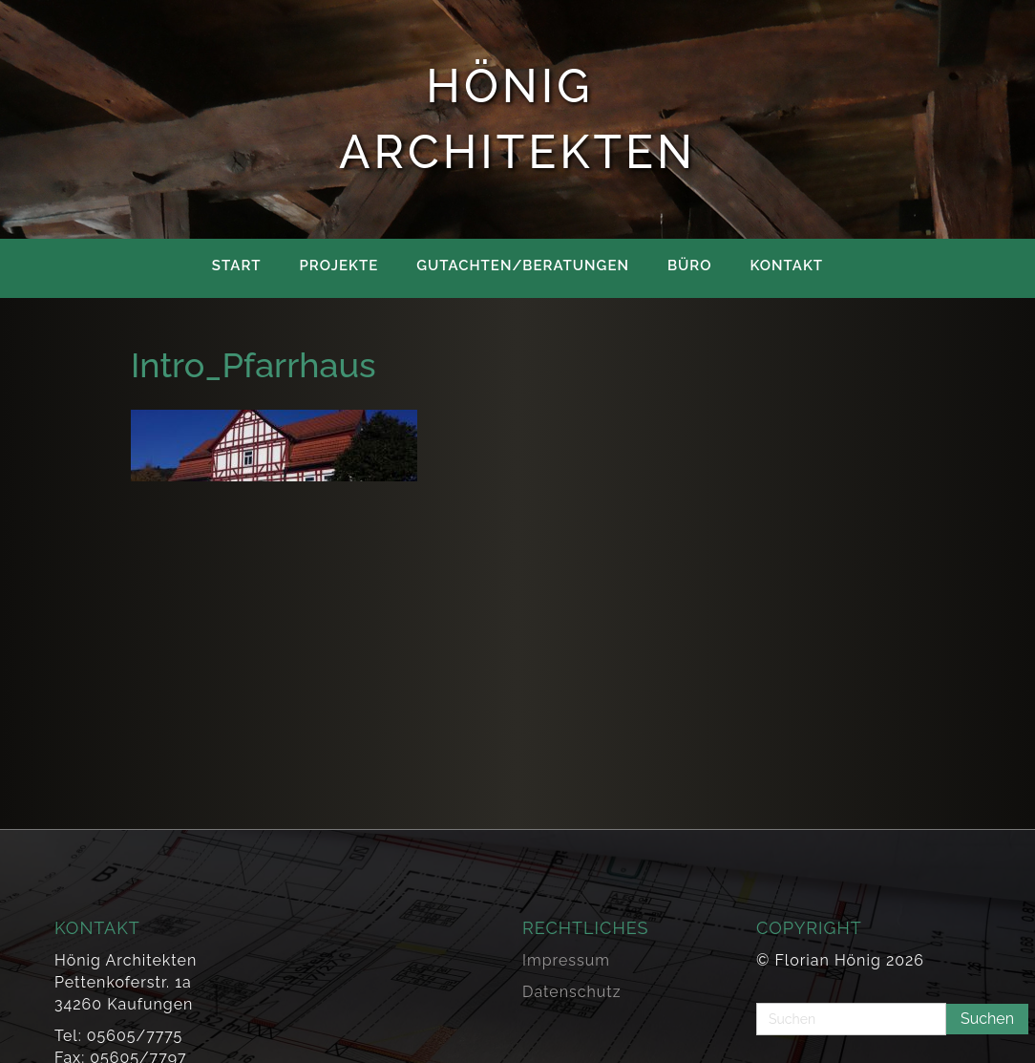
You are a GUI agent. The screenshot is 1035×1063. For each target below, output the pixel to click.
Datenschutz (572, 992)
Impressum (566, 960)
